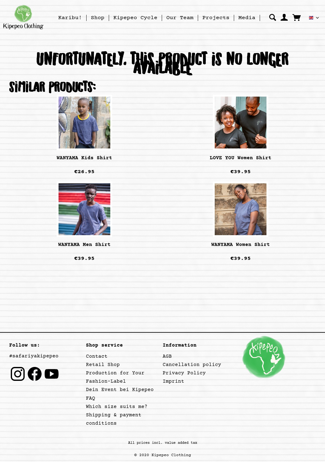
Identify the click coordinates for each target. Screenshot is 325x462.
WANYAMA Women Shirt (240, 245)
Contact (97, 356)
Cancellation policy (192, 365)
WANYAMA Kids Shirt (84, 158)
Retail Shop (103, 365)
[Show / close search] (272, 17)
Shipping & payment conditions (113, 419)
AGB (167, 356)
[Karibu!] (70, 18)
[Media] (247, 18)
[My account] (284, 17)
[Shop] (98, 18)
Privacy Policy (184, 373)
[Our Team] (180, 18)
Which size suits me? (117, 407)
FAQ (90, 398)
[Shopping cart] (296, 17)
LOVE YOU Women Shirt (240, 158)
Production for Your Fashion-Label (115, 377)
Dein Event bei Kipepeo (120, 390)
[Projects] (216, 18)
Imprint (173, 381)
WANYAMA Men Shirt (84, 245)
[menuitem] (70, 18)
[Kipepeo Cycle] (135, 18)
